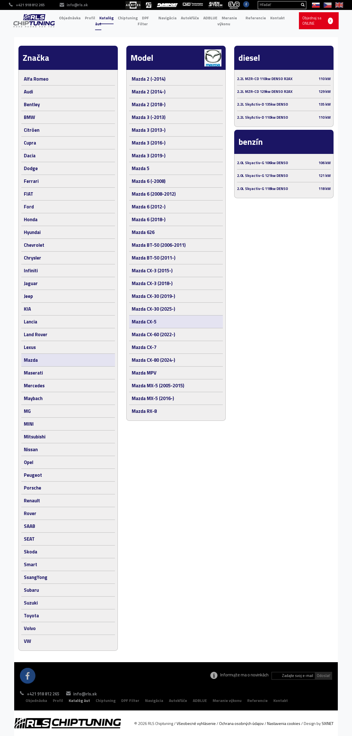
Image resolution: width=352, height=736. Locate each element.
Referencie (256, 18)
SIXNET (328, 723)
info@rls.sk (93, 694)
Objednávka (70, 18)
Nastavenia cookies (283, 723)
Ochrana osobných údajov (241, 723)
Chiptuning (128, 18)
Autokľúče (190, 18)
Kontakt (277, 18)
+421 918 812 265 (43, 694)
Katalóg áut (104, 21)
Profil (90, 18)
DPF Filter (143, 21)
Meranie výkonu (227, 21)
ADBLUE (210, 18)
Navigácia (167, 18)
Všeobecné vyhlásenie (196, 723)
